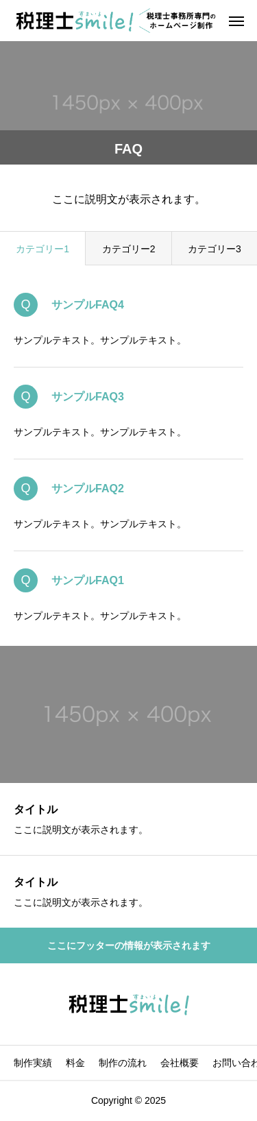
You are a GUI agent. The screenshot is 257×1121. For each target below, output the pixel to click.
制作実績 (33, 1062)
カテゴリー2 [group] (129, 248)
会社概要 (179, 1062)
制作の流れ (123, 1062)
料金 (75, 1062)
